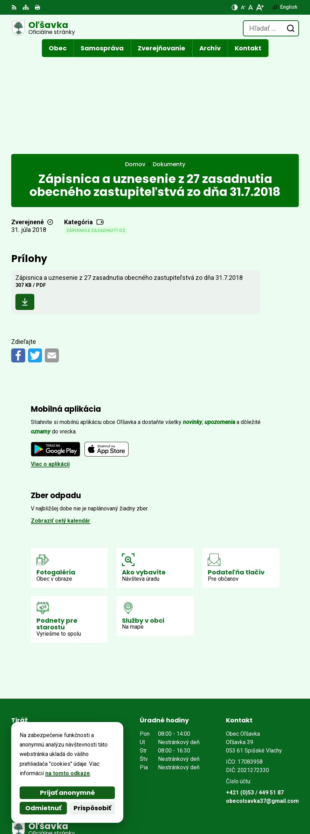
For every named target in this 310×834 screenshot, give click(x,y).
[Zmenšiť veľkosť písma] (243, 7)
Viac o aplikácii (50, 372)
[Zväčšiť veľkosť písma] (259, 7)
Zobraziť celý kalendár (60, 429)
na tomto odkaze (67, 773)
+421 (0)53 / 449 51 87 (255, 701)
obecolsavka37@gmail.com (262, 709)
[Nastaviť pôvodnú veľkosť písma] (250, 7)
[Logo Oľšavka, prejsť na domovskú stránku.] (43, 28)
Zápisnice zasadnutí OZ (95, 139)
